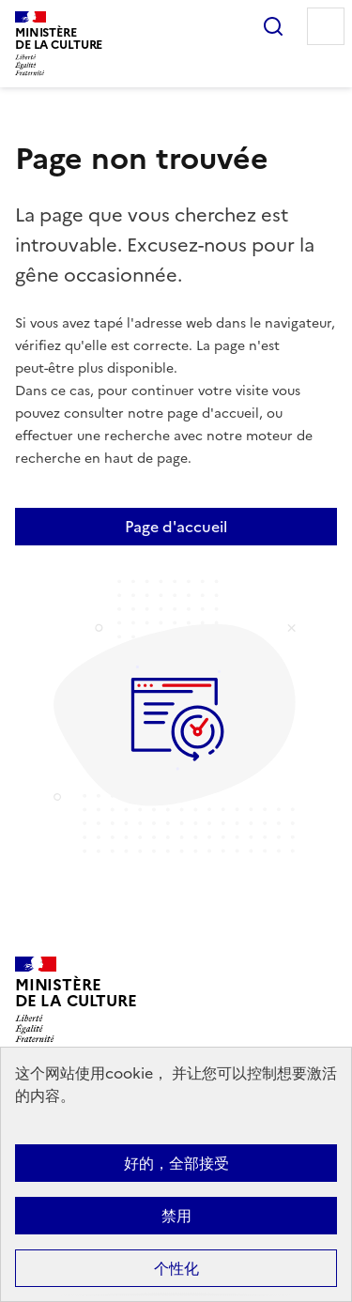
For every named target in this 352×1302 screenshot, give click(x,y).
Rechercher (273, 26)
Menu (325, 26)
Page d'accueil (176, 526)
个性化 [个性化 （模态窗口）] (176, 1268)
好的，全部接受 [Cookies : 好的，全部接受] (176, 1163)
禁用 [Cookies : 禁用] (176, 1215)
